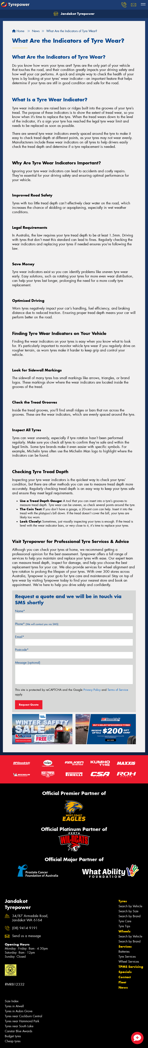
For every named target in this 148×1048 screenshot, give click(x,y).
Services (125, 946)
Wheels (124, 931)
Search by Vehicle (130, 906)
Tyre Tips (124, 926)
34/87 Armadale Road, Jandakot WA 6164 (30, 918)
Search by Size (128, 911)
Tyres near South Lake (19, 1026)
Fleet (122, 982)
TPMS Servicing (131, 967)
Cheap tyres (12, 1041)
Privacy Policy (92, 690)
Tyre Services (127, 957)
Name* (20, 611)
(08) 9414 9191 (25, 928)
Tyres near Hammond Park (22, 1021)
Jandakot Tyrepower (74, 14)
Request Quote (29, 704)
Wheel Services (129, 962)
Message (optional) (27, 663)
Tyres (123, 901)
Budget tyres (13, 1036)
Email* (19, 637)
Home (18, 31)
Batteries (124, 952)
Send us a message (26, 936)
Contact (125, 977)
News (123, 987)
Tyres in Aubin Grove (18, 1011)
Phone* (36, 624)
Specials (125, 972)
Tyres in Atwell (14, 1006)
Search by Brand (129, 916)
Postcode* (22, 650)
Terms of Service (118, 690)
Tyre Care (125, 921)
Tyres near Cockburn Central (23, 1016)
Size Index (11, 1001)
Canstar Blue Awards (18, 1031)
